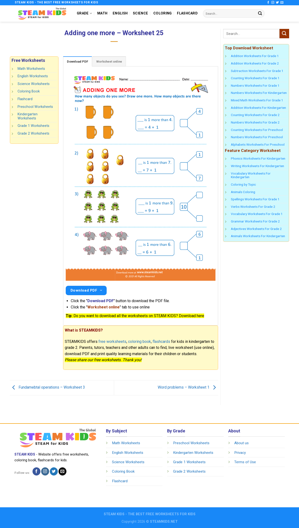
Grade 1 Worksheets (33, 126)
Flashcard (25, 99)
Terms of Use (245, 462)
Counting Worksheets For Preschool (257, 130)
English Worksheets (33, 76)
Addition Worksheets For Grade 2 (255, 63)
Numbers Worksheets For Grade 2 (255, 122)
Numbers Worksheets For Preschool (257, 137)
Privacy (240, 452)
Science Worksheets (34, 84)
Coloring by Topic (243, 184)
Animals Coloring (243, 192)
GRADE (84, 13)
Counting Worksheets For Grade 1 (255, 78)
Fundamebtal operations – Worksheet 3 (47, 387)
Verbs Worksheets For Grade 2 (253, 207)
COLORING (162, 13)
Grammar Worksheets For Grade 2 (255, 221)
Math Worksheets (31, 69)
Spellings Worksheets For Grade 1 (255, 199)
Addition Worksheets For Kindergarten (258, 108)
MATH (102, 13)
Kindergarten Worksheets (28, 116)
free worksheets (112, 341)
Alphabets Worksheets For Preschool (258, 144)
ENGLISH (120, 13)
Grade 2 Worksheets (33, 133)
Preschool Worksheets (35, 106)
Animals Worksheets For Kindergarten (258, 236)
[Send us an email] (281, 2)
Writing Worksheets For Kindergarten (257, 166)
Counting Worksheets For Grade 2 (255, 115)
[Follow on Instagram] (272, 2)
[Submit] (260, 13)
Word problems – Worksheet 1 (188, 387)
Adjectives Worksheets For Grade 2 (256, 229)
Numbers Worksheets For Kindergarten (259, 93)
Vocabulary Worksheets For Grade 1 (257, 214)
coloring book (139, 341)
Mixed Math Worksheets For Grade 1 (257, 100)
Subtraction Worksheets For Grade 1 (257, 71)
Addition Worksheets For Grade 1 (255, 56)
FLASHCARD (187, 13)
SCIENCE (140, 13)
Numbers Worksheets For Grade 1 (255, 85)
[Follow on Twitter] (277, 2)
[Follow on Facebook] (268, 2)
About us (241, 443)
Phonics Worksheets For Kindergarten (258, 158)
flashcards (161, 341)
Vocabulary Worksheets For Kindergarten (251, 175)
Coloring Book (29, 91)
